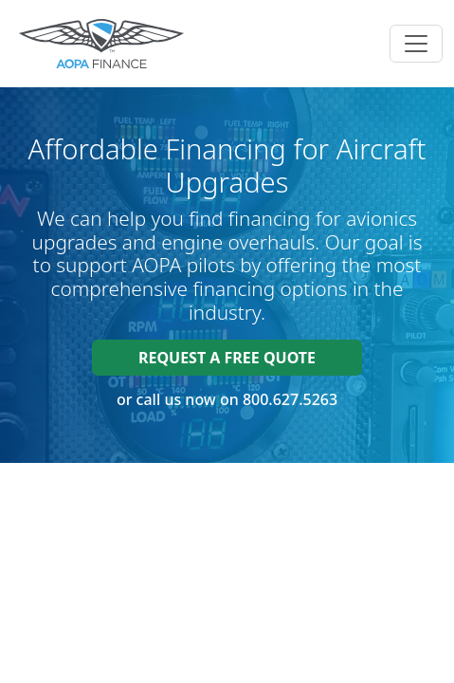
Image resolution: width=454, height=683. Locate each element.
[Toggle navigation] (416, 44)
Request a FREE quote (227, 357)
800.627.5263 (290, 399)
